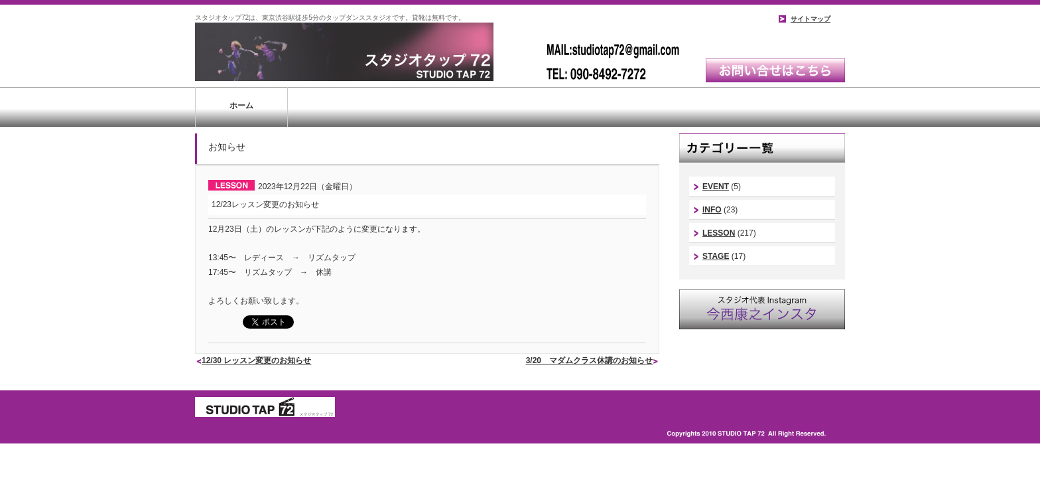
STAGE (715, 256)
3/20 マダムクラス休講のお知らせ (589, 360)
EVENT (715, 186)
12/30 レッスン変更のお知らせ (256, 360)
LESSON (718, 233)
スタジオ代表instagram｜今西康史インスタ (762, 309)
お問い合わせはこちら (775, 70)
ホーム (241, 105)
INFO (712, 209)
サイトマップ (810, 19)
